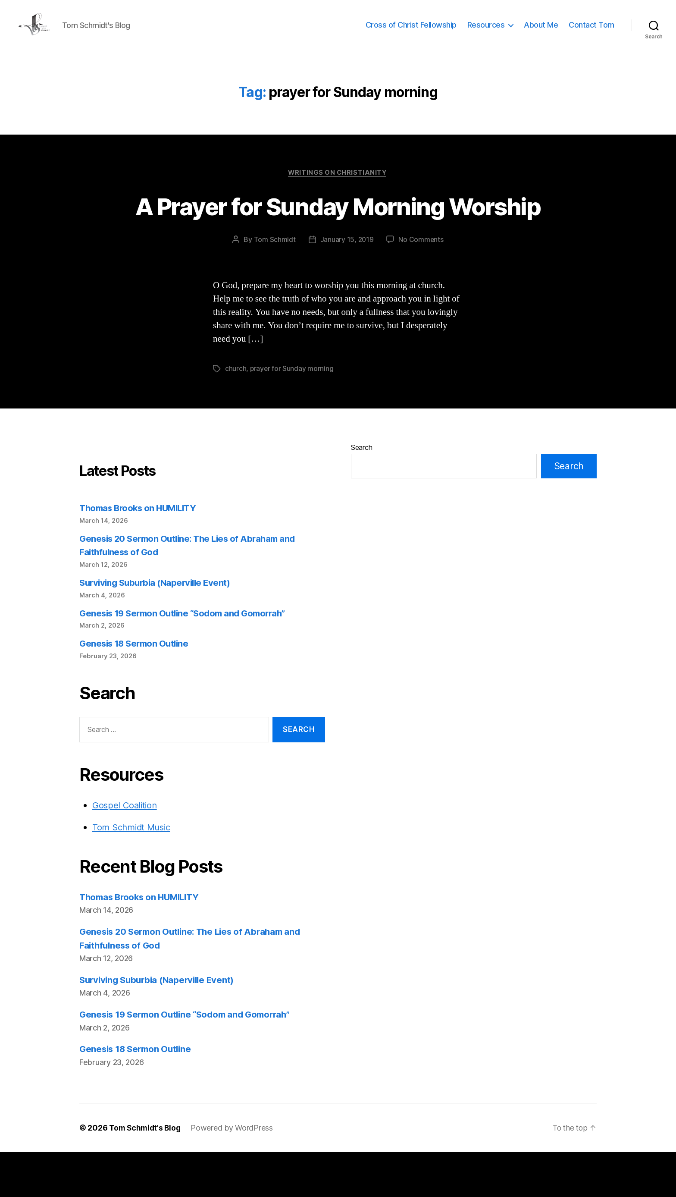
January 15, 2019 (346, 284)
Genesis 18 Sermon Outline (136, 688)
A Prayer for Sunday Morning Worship (338, 234)
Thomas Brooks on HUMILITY (141, 552)
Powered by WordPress (235, 1172)
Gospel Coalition (126, 850)
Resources (486, 31)
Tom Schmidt (274, 284)
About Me (541, 31)
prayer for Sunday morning (292, 413)
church (235, 413)
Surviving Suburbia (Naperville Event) (158, 627)
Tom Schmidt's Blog (146, 1172)
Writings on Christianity (338, 186)
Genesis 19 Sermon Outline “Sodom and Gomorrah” (187, 658)
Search (361, 492)
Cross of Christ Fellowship (411, 31)
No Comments (421, 284)
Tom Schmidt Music (133, 872)
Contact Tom (591, 31)
